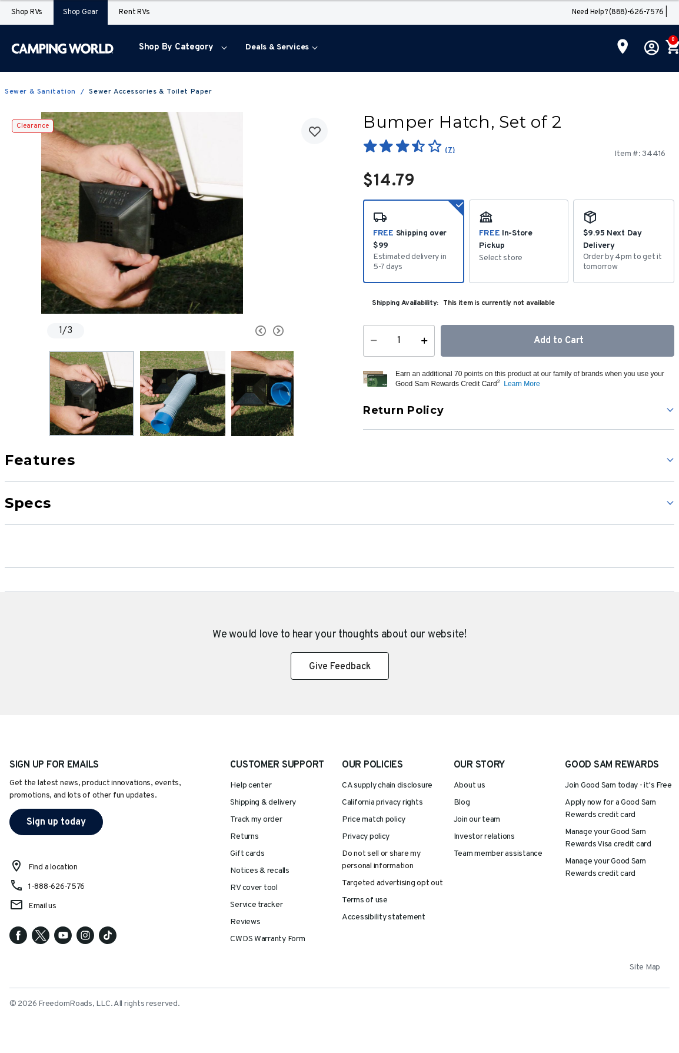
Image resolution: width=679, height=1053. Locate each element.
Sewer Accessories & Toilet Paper (150, 92)
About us (469, 785)
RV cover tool (254, 888)
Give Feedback (340, 667)
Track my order (256, 820)
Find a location (53, 867)
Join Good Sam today (618, 785)
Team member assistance (498, 854)
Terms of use (365, 900)
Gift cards (247, 854)
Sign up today (56, 822)
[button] (180, 48)
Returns (244, 837)
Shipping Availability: (405, 303)
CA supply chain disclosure (387, 785)
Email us (42, 906)
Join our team (477, 820)
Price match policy (373, 820)
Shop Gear (80, 12)
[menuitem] (180, 48)
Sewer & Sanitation (40, 92)
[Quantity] (399, 340)
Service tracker (256, 905)
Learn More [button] (522, 384)
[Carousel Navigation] (234, 330)
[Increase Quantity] (427, 340)
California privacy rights (382, 803)
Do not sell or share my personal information (381, 860)
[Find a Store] (622, 48)
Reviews (245, 922)
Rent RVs (134, 12)
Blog (462, 803)
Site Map (645, 967)
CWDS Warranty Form (267, 939)
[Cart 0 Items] (672, 48)
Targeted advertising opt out (392, 883)
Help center (250, 785)
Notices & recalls (259, 871)
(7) (449, 150)
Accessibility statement (383, 917)
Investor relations (484, 837)
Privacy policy (366, 837)
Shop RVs (26, 12)
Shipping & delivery (263, 803)
